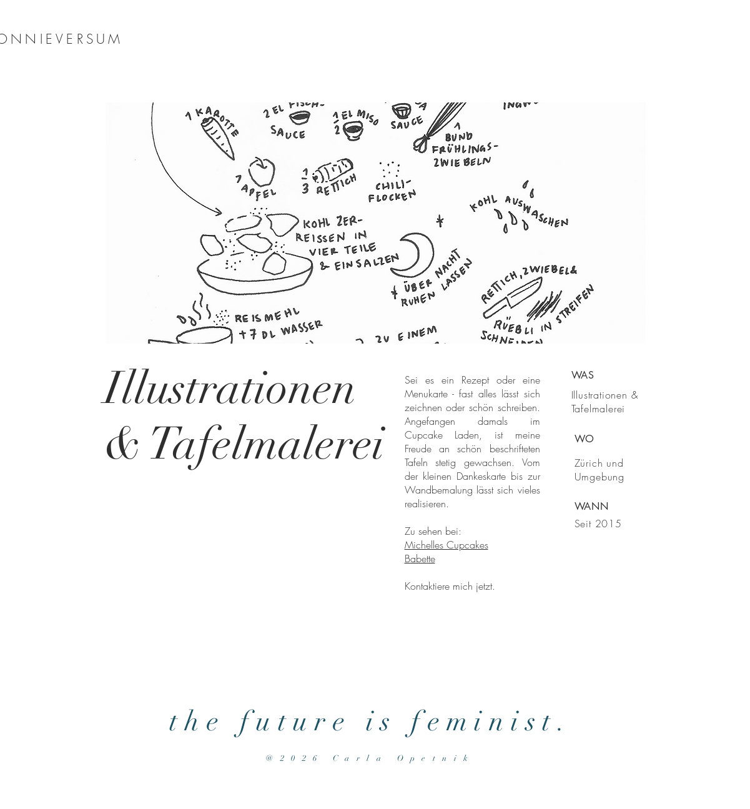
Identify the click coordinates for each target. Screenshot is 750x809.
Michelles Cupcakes (446, 545)
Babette (420, 558)
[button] (375, 223)
